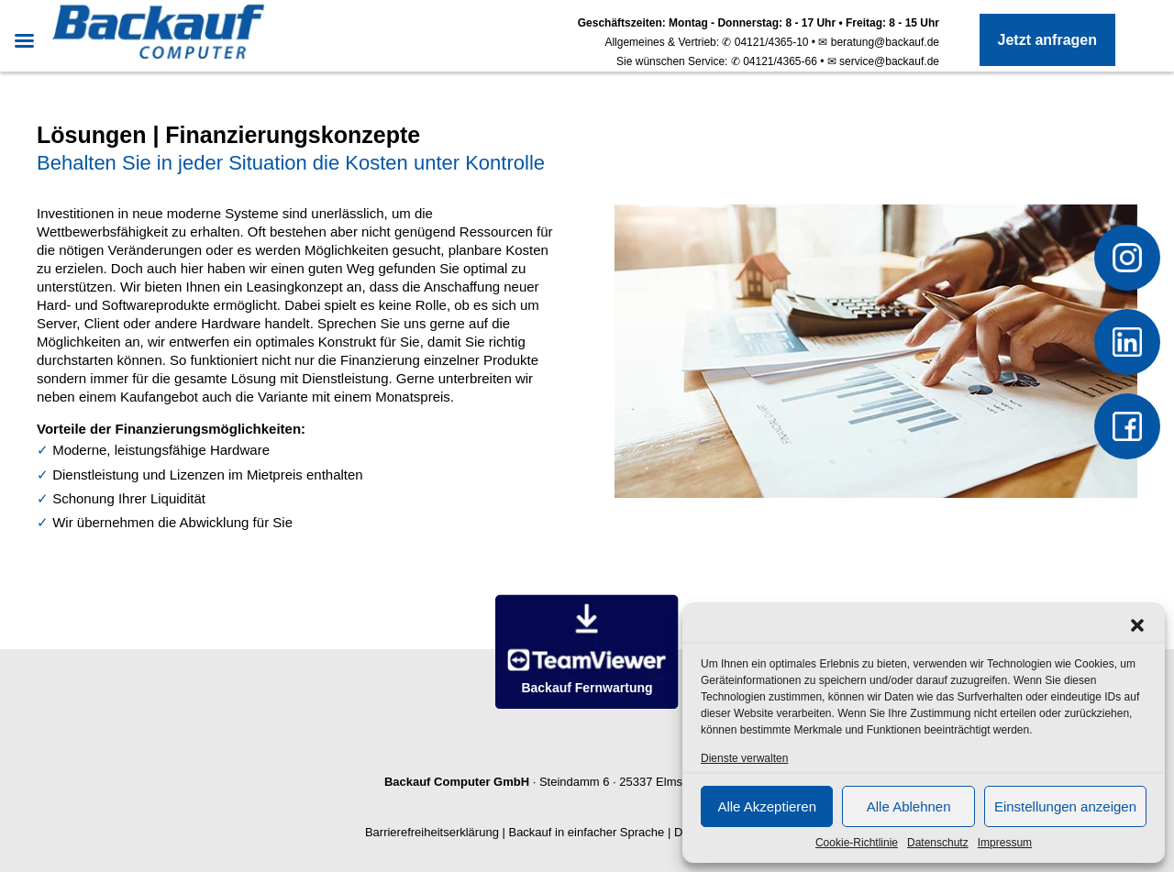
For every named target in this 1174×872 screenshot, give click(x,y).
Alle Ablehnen (909, 806)
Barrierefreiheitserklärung (432, 832)
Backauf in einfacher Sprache (586, 832)
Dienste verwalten (744, 758)
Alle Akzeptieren (766, 806)
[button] (1137, 625)
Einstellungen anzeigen (1065, 806)
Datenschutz (938, 842)
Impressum (1005, 842)
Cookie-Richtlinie (856, 842)
